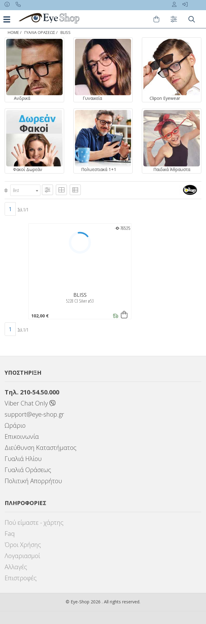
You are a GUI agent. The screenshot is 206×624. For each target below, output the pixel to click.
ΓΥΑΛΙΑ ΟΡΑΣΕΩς (39, 32)
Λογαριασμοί (22, 556)
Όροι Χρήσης (23, 544)
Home (13, 32)
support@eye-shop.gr (34, 414)
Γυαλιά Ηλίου (23, 459)
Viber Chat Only (30, 403)
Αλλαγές (16, 567)
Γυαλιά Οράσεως (28, 470)
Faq (10, 533)
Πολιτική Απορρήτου (33, 481)
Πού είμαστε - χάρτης (34, 522)
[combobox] (25, 190)
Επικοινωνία (22, 436)
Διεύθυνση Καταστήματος (40, 447)
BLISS (65, 32)
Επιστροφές (21, 578)
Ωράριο (15, 425)
